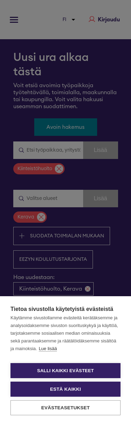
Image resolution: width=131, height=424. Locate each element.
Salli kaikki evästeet (65, 370)
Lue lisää (48, 348)
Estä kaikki (65, 389)
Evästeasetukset (65, 407)
